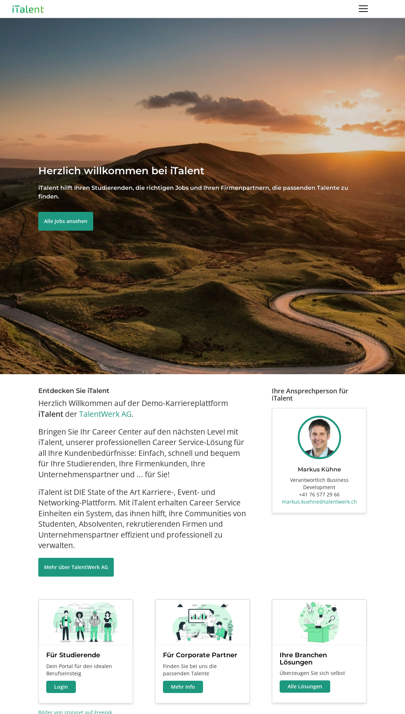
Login (61, 686)
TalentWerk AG (105, 414)
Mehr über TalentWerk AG (76, 567)
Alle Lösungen (305, 686)
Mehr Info (183, 686)
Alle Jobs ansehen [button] (65, 221)
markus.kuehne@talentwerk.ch (319, 501)
